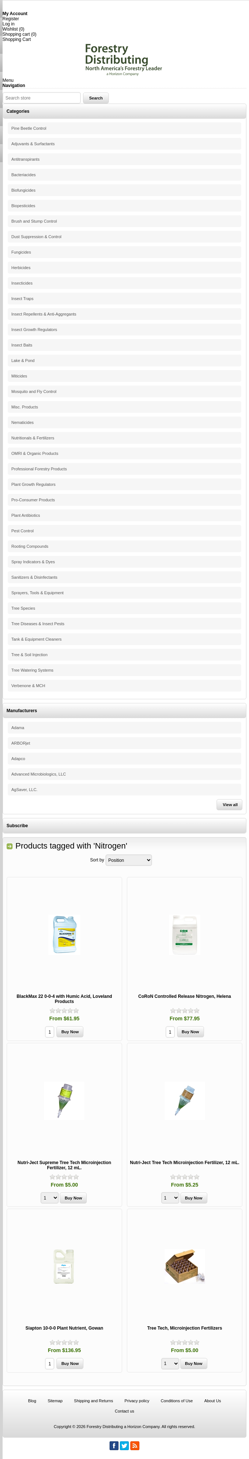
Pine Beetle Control (28, 128)
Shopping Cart (17, 39)
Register (11, 18)
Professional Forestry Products (39, 469)
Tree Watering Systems (32, 670)
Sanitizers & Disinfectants (34, 577)
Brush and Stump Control (34, 221)
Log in (9, 24)
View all (230, 804)
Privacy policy (136, 1401)
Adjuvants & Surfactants (33, 144)
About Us (212, 1401)
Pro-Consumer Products (33, 500)
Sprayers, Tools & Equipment (37, 593)
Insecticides (21, 283)
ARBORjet (20, 743)
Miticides (19, 376)
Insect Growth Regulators (34, 329)
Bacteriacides (23, 175)
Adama (17, 727)
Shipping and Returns (93, 1401)
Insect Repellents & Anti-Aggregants (43, 314)
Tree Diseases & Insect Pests (38, 623)
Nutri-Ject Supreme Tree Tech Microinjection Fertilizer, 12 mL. (64, 1165)
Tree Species (23, 608)
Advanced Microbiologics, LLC (38, 774)
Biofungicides (23, 190)
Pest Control (22, 531)
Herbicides (21, 267)
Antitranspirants (25, 159)
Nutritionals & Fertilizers (32, 438)
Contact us (124, 1411)
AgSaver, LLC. (24, 789)
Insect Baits (21, 345)
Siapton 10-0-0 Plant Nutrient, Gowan (64, 1328)
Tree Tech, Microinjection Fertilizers (184, 1328)
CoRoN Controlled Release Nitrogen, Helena (184, 996)
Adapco (18, 758)
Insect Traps (22, 298)
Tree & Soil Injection (29, 654)
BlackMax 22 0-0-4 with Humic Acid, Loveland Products (64, 999)
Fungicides (21, 252)
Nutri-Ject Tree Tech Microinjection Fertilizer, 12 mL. (184, 1162)
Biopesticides (23, 205)
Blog (32, 1401)
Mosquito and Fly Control (33, 391)
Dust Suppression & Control (36, 236)
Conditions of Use (177, 1401)
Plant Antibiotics (25, 515)
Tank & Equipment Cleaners (36, 639)
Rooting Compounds (29, 546)
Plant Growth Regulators (33, 484)
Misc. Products (24, 407)
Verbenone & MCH (28, 685)
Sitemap (55, 1401)
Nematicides (22, 422)
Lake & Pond (23, 360)
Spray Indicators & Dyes (33, 562)
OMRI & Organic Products (34, 453)
